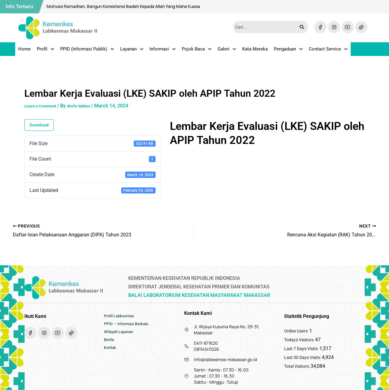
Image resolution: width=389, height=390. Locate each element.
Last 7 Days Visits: (301, 348)
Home (24, 51)
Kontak (111, 353)
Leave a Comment (44, 110)
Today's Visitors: (299, 339)
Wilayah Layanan (120, 335)
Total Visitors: (297, 366)
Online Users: (296, 331)
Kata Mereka (255, 51)
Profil (45, 51)
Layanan (131, 51)
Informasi (163, 51)
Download (39, 129)
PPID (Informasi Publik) (87, 51)
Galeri (227, 51)
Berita (109, 344)
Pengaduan (288, 51)
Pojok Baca (197, 51)
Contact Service (328, 51)
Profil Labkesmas (120, 316)
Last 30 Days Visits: (303, 357)
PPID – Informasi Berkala (127, 325)
